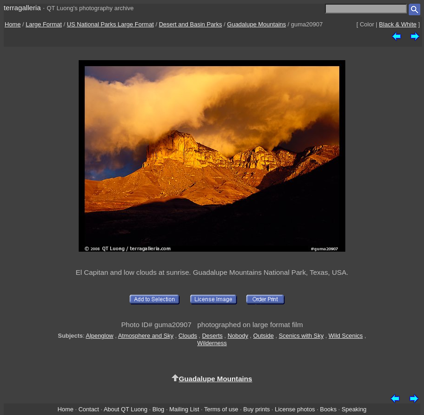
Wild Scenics (346, 335)
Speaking (354, 409)
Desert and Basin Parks (190, 24)
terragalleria (22, 8)
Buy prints (256, 409)
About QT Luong (125, 409)
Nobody (238, 335)
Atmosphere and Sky (146, 335)
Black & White (398, 24)
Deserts (212, 335)
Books (328, 409)
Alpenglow (99, 335)
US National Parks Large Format (110, 24)
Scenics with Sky (301, 335)
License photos (295, 409)
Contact (88, 409)
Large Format (44, 24)
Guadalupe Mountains (256, 24)
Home (13, 24)
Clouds (188, 335)
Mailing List (184, 409)
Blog (158, 409)
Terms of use (221, 409)
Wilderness (212, 343)
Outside (263, 335)
